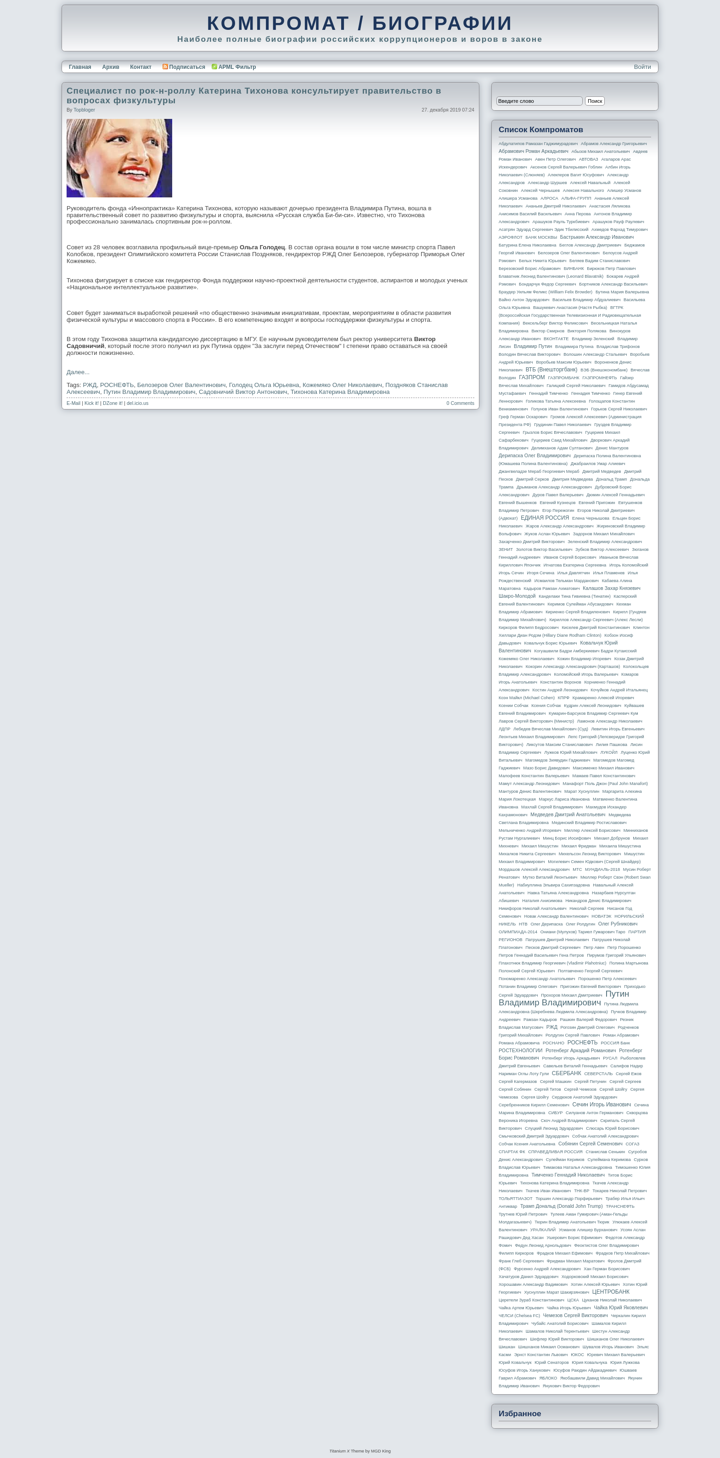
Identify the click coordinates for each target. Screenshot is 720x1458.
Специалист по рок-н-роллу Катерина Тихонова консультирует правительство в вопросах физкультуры (254, 95)
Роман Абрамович (621, 1035)
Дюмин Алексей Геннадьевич (615, 495)
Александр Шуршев (547, 182)
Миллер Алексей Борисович (592, 830)
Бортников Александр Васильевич (613, 284)
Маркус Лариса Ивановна (564, 799)
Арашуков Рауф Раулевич (618, 221)
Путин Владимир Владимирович (149, 391)
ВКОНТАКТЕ (556, 338)
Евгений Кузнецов (558, 502)
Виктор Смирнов (548, 331)
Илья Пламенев (608, 573)
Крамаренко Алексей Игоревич (603, 697)
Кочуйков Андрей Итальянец (619, 690)
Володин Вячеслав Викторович (530, 354)
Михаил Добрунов (612, 838)
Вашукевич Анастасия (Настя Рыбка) (570, 307)
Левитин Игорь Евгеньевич (617, 729)
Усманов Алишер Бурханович (588, 1230)
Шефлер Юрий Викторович (557, 1339)
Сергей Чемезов (580, 1089)
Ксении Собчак (514, 705)
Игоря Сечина (540, 573)
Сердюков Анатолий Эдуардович (584, 1097)
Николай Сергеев (586, 908)
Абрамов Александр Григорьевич (614, 143)
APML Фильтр (237, 67)
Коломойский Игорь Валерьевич (586, 674)
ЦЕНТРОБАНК (611, 1292)
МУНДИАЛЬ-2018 (602, 869)
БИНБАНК (574, 268)
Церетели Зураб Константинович (531, 1300)
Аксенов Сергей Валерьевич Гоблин (566, 167)
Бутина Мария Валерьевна (622, 292)
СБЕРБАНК (566, 1073)
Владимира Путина (574, 346)
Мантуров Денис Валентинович (530, 791)
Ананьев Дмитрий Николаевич (556, 206)
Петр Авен (594, 947)
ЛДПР (504, 729)
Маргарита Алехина (622, 791)
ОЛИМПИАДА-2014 (518, 932)
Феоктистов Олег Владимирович (606, 1245)
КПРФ (563, 697)
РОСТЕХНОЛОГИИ (520, 1050)
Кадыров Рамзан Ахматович (552, 588)
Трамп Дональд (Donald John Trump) (561, 1206)
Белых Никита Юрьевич (542, 260)
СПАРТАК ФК (512, 1152)
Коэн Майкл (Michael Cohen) (527, 697)
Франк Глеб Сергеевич (521, 1261)
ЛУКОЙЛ (609, 752)
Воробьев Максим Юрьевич (563, 362)
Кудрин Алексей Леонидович (592, 705)
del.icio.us (137, 403)
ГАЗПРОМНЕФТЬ (599, 378)
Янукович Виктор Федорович (571, 1386)
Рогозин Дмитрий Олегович (588, 1027)
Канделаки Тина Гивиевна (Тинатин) (575, 596)
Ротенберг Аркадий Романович (581, 1050)
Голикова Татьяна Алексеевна (556, 401)
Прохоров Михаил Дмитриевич (571, 995)
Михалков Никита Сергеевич (527, 854)
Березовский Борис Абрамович (530, 268)
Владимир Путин (533, 346)
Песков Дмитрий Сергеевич (553, 947)
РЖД (90, 384)
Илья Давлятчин (573, 573)
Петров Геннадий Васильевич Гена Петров (541, 955)
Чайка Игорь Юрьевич (569, 1308)
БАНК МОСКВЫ (541, 237)
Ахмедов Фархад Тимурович (619, 229)
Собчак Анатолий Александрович (605, 1136)
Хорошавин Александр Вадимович (533, 1284)
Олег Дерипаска (546, 924)
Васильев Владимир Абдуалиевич (586, 299)
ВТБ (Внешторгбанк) (552, 369)
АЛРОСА (549, 198)
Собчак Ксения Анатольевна (527, 1144)
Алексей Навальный (590, 182)
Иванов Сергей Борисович (570, 557)
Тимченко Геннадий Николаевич (568, 1175)
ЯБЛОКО (548, 1378)
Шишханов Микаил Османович (548, 1347)
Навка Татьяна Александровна (558, 893)
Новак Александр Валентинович (556, 916)
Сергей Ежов (628, 1073)
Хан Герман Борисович (607, 1269)
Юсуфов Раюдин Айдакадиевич (585, 1370)
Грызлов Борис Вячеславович (552, 432)
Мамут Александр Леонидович (529, 783)
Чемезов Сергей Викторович (575, 1315)
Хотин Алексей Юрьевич (595, 1284)
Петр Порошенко (624, 947)
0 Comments (460, 403)
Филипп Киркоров (516, 1253)
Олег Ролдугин (580, 924)
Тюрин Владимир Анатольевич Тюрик (571, 1222)
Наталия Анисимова (542, 900)
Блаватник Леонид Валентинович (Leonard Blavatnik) (551, 276)
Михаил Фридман (579, 846)
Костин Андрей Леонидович (560, 690)
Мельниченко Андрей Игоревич (530, 830)
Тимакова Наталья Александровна (577, 1167)
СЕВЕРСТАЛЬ (598, 1073)
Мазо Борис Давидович (546, 768)
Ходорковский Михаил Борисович (595, 1276)
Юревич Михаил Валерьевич (616, 1354)
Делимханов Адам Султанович (561, 448)
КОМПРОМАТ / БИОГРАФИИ (360, 23)
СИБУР (555, 1112)
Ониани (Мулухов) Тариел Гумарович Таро (582, 932)
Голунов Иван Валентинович (559, 409)
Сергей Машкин (555, 1081)
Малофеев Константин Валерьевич (534, 776)
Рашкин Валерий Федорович (588, 1019)
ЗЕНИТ (506, 549)
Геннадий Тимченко (548, 393)
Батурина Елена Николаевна (527, 245)
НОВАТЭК (601, 916)
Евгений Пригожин (597, 502)
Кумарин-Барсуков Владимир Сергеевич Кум (593, 713)
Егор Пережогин (558, 510)
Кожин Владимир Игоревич (584, 658)
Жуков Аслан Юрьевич (547, 534)
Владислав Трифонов (618, 346)
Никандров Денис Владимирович (598, 900)
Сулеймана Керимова (608, 1159)
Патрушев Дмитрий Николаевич (557, 939)
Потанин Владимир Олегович (528, 986)
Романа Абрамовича (519, 1043)
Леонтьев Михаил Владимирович (532, 737)
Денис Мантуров (612, 448)
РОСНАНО (553, 1043)
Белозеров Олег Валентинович (181, 384)
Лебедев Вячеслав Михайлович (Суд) (550, 729)
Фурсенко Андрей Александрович (547, 1269)
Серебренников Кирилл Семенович (534, 1105)
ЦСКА (573, 1300)
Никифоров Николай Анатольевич (533, 908)
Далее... (78, 372)
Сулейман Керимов (565, 1159)
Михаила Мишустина (620, 846)
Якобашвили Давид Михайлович (592, 1378)
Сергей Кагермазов (518, 1081)
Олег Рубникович (618, 923)
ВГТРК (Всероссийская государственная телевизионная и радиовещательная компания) (570, 315)
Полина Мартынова (628, 963)
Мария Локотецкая (517, 799)
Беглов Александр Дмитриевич (590, 245)
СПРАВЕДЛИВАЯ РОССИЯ (555, 1152)
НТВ (523, 924)
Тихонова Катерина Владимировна (340, 391)
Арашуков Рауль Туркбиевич (561, 221)
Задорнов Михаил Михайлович (604, 534)
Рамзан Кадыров (540, 1019)
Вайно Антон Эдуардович (524, 299)
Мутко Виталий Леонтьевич (550, 877)
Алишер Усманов (624, 190)
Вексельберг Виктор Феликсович (555, 323)
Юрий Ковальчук (515, 1362)
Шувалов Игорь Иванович (608, 1347)
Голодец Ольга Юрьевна (264, 384)
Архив (110, 67)
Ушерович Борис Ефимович (574, 1237)
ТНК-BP (581, 1191)
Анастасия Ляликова (609, 206)
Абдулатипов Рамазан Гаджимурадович (538, 143)
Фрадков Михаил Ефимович (565, 1253)
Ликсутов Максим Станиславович (559, 744)
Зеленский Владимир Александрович (605, 541)
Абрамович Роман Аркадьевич (533, 151)
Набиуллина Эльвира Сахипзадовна (553, 885)
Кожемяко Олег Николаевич (342, 384)
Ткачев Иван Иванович (548, 1191)
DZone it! (113, 403)
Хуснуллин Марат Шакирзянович (557, 1292)
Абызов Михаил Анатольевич (601, 151)
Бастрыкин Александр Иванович (597, 237)
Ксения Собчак (546, 705)
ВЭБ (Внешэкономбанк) (603, 370)
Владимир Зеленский (593, 338)
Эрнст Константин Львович (541, 1354)
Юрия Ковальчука (589, 1362)
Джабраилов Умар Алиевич (598, 463)
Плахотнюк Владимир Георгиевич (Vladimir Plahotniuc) (552, 963)
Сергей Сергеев (625, 1081)
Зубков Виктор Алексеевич (602, 549)
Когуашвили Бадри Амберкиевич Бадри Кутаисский (585, 651)
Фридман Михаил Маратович (576, 1261)
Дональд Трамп (611, 479)
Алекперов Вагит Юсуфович (576, 175)
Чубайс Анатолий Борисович (559, 1323)
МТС (577, 869)
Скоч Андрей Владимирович (569, 1120)
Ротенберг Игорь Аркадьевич (571, 1058)
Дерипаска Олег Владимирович (535, 455)
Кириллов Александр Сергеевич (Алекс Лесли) (595, 619)
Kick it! (91, 403)
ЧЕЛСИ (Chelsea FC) (519, 1315)
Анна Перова (578, 214)
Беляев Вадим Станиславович (599, 260)
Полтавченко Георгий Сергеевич (590, 971)
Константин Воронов (560, 682)
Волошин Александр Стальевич (595, 354)
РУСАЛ (610, 1058)
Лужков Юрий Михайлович (570, 752)
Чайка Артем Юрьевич (521, 1308)
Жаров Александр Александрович (560, 526)
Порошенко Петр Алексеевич (607, 978)
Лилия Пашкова (611, 744)
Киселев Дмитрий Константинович (596, 627)
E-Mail (73, 403)
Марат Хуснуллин (581, 791)
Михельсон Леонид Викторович (590, 854)
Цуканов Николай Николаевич (611, 1300)
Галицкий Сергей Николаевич (575, 385)
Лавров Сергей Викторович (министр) (536, 721)
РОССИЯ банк (615, 1043)
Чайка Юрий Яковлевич (620, 1307)
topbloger (84, 109)
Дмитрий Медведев (601, 471)
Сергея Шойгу (535, 1097)
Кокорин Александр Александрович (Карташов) (573, 666)
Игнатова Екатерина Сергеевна (575, 565)
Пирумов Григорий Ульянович (616, 955)
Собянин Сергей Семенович (590, 1143)
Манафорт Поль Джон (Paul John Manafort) (605, 783)
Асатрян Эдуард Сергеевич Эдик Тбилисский (543, 229)
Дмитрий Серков (532, 479)
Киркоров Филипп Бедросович (529, 627)
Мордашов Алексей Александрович (534, 869)
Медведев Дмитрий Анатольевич (567, 814)
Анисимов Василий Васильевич (530, 214)
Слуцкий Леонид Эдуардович (554, 1128)
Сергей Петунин (590, 1081)
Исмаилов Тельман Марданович (566, 580)
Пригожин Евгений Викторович (590, 986)
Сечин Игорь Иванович (601, 1104)
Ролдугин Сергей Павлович (573, 1035)
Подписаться (184, 67)
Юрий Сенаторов (551, 1362)
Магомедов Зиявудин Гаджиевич (557, 760)
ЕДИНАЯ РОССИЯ (545, 518)
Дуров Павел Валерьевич (558, 495)
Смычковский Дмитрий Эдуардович (534, 1136)
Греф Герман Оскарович (523, 417)
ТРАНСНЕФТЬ (620, 1206)
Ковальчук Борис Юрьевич (550, 643)
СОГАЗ (633, 1144)
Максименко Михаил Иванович (603, 768)
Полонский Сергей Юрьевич (527, 971)
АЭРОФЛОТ (511, 237)
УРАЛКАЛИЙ (543, 1230)
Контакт (140, 67)
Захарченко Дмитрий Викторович (532, 541)
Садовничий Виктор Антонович (243, 391)
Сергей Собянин (515, 1089)
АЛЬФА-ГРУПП (576, 198)
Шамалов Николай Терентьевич (557, 1331)
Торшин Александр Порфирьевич (568, 1198)
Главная (80, 67)
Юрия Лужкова (625, 1362)
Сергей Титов (547, 1089)
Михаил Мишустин (540, 846)
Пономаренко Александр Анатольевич (537, 978)
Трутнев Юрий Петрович (523, 1214)
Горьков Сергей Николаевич (619, 409)
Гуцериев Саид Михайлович (560, 440)
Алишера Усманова (518, 198)
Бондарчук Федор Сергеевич (547, 284)
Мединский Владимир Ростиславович (589, 822)
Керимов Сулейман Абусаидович (580, 604)
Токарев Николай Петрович (619, 1191)
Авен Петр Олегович (555, 159)
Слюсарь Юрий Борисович (612, 1128)
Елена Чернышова (590, 518)
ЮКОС (577, 1354)
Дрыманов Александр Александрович (554, 487)
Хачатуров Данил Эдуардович (528, 1276)
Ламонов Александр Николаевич (609, 721)
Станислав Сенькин (605, 1152)
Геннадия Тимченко (590, 393)
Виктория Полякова (587, 331)
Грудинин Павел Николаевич (562, 424)
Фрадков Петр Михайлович (622, 1253)
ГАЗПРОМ (532, 377)
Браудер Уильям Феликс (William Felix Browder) (545, 292)
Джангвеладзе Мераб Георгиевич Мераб (539, 471)
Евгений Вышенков (518, 502)
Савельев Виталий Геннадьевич (575, 1066)
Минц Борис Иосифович (567, 838)
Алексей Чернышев (540, 190)
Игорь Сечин (511, 573)
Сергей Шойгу (613, 1089)
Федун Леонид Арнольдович (543, 1245)
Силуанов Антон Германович (594, 1112)
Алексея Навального (583, 190)
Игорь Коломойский (628, 565)
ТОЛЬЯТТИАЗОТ (516, 1198)
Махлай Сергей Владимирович (552, 807)
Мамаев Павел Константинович (604, 776)
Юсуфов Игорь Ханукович (524, 1370)
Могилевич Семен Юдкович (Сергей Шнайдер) (594, 861)
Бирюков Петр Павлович (611, 268)
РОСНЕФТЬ (117, 384)
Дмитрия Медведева (572, 479)
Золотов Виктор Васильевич (544, 549)
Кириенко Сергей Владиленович (578, 612)
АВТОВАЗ (588, 159)
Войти (642, 66)
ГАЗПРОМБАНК (563, 378)
